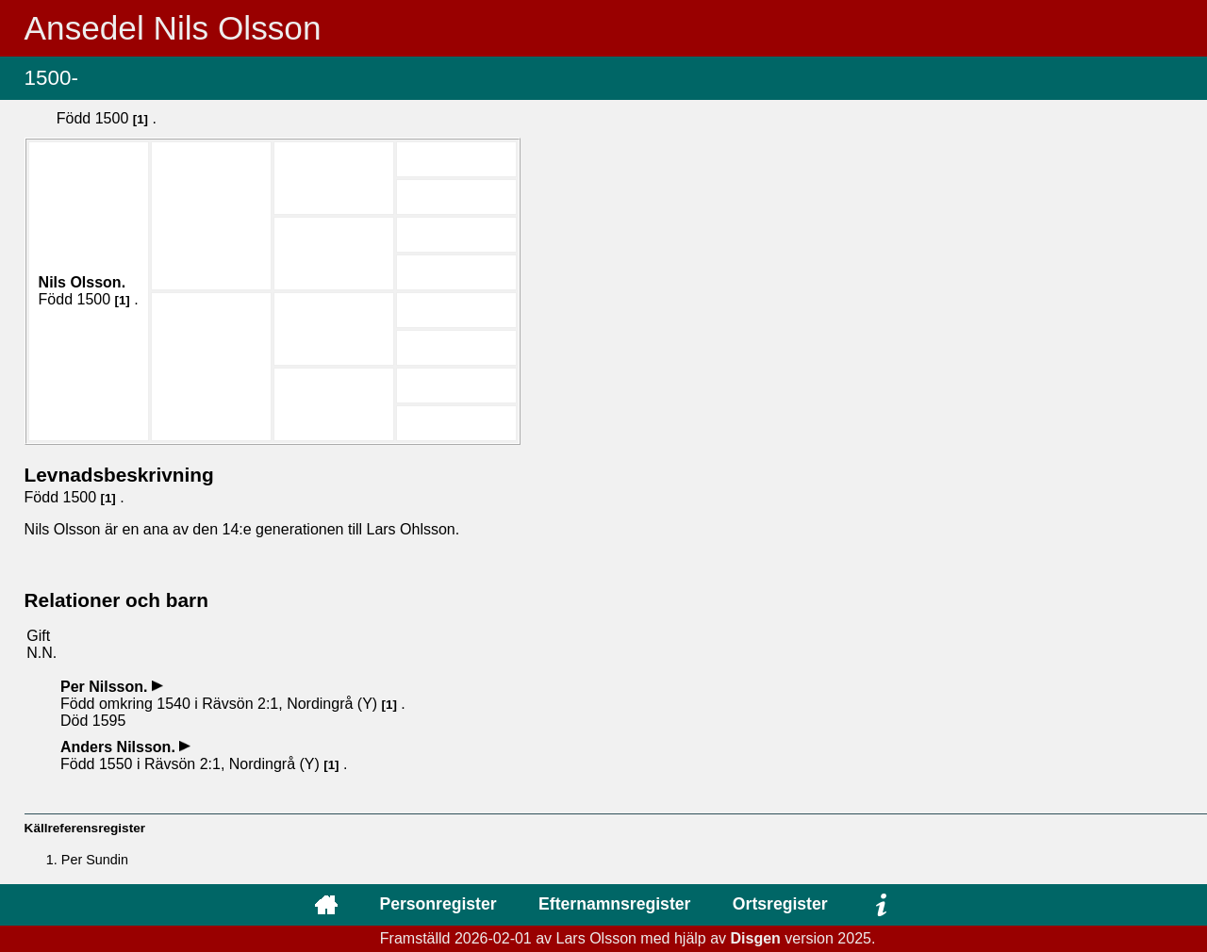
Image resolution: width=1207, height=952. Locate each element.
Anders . (119, 747)
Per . (106, 687)
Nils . (82, 282)
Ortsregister (780, 904)
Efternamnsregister (614, 904)
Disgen (756, 938)
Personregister (437, 904)
